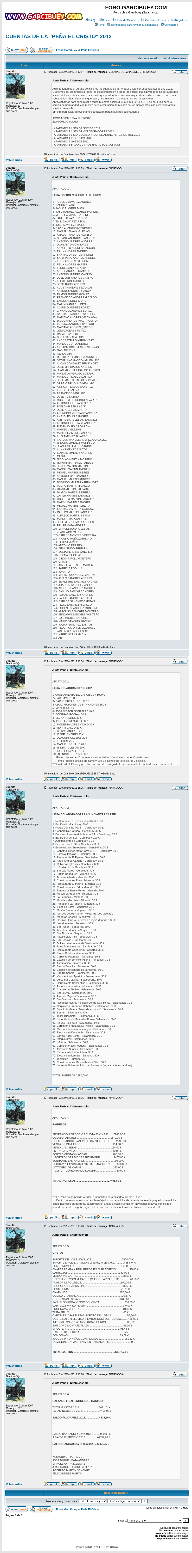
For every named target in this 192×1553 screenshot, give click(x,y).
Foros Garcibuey (66, 50)
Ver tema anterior (149, 58)
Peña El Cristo (90, 50)
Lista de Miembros (126, 20)
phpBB (90, 1547)
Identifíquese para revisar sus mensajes (132, 24)
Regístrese (180, 20)
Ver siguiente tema (174, 58)
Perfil (99, 24)
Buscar (104, 20)
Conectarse (169, 24)
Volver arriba (14, 160)
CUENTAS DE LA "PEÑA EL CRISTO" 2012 (59, 36)
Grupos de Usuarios (155, 20)
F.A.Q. (90, 20)
